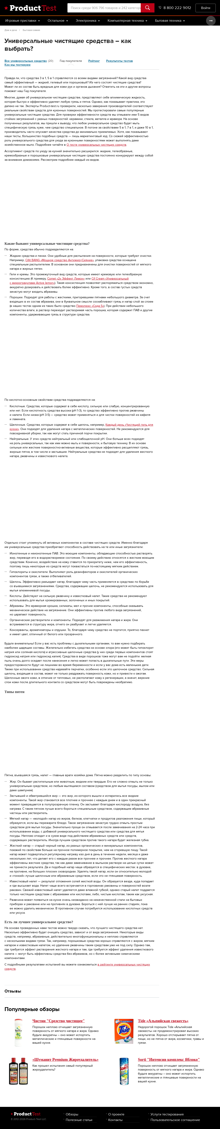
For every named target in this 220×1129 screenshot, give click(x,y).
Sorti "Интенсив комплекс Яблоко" (169, 1059)
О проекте (116, 1114)
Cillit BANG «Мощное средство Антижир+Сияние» (59, 260)
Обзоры (72, 1114)
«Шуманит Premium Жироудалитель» (65, 1059)
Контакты (115, 1120)
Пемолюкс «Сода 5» (90, 306)
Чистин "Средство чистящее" (58, 1021)
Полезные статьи (79, 1120)
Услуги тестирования (167, 1114)
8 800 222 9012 (175, 8)
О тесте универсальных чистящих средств (96, 145)
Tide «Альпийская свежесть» (163, 1021)
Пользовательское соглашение (175, 1120)
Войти (205, 8)
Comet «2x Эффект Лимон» (66, 278)
